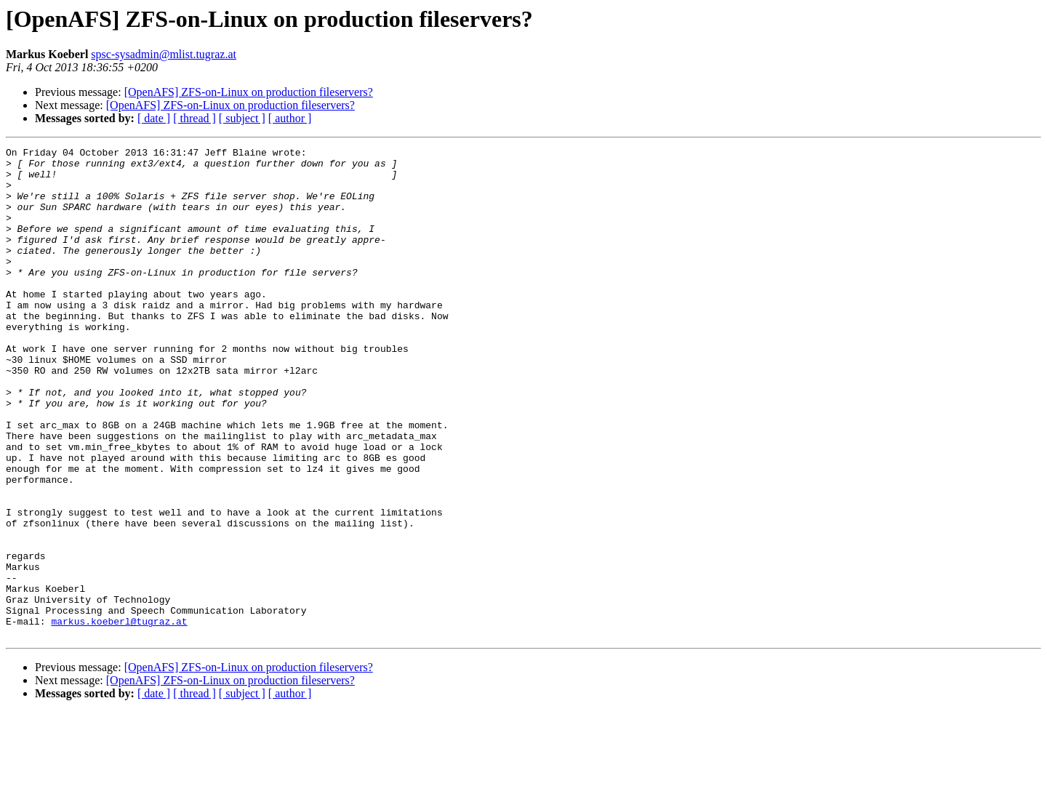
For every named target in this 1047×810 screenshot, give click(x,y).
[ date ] (153, 118)
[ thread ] (194, 118)
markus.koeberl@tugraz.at (119, 716)
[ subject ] (242, 118)
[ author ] (290, 118)
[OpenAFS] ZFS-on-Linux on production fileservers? (248, 92)
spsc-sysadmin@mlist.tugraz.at (163, 54)
